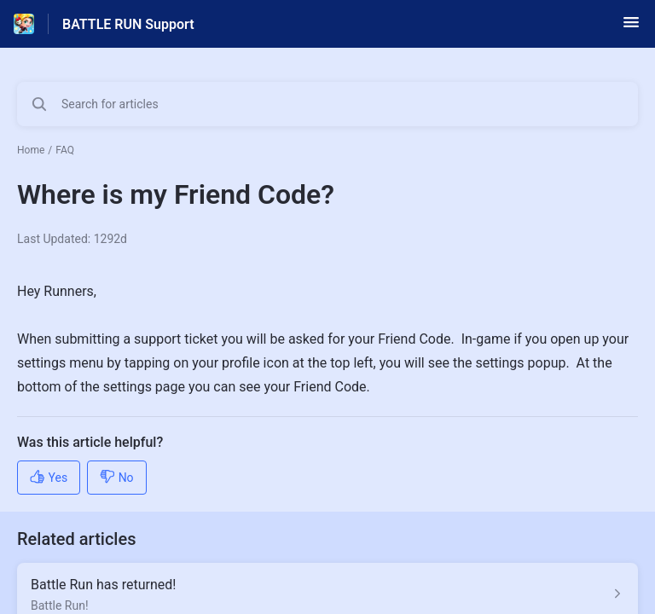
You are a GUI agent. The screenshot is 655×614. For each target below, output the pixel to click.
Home (30, 150)
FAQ (64, 150)
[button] (631, 28)
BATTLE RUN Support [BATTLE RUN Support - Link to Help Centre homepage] (128, 24)
